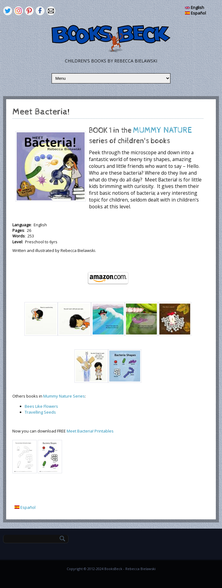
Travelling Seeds (40, 412)
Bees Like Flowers (41, 406)
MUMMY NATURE (162, 130)
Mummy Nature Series (64, 396)
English (194, 7)
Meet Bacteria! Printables (90, 431)
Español (195, 13)
